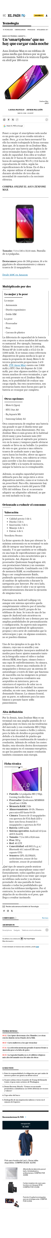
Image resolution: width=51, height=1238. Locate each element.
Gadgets (17, 930)
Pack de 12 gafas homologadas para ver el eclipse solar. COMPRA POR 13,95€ (35, 1199)
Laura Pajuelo (16, 110)
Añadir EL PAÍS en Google (14, 126)
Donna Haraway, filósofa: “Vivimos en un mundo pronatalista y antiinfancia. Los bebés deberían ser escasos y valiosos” (26, 1089)
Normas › (45, 918)
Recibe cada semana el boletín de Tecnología (22, 906)
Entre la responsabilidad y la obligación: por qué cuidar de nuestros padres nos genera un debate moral (26, 1074)
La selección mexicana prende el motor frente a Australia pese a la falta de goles (25, 1049)
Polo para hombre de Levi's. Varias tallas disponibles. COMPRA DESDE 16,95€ (21, 1161)
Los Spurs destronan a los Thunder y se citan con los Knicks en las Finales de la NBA (23, 1036)
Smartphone (7, 930)
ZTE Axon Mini (17, 365)
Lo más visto (7, 1068)
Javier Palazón (34, 110)
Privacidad (31, 30)
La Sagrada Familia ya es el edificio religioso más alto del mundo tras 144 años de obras (23, 1056)
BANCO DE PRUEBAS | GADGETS (13, 36)
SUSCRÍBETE (39, 15)
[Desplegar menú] (4, 15)
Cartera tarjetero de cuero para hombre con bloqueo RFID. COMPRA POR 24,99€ (34, 1185)
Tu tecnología (8, 30)
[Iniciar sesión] (47, 15)
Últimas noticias (9, 1031)
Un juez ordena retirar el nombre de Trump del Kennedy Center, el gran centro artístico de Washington (25, 1081)
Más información (8, 941)
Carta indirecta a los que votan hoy (22, 1043)
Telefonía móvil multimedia (31, 930)
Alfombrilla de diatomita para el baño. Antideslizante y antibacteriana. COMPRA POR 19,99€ (34, 1172)
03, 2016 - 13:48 (25, 113)
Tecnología (10, 23)
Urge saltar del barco (12, 1095)
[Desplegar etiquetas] (47, 930)
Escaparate (25, 1125)
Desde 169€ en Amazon (15, 274)
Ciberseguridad (20, 30)
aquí (37, 947)
